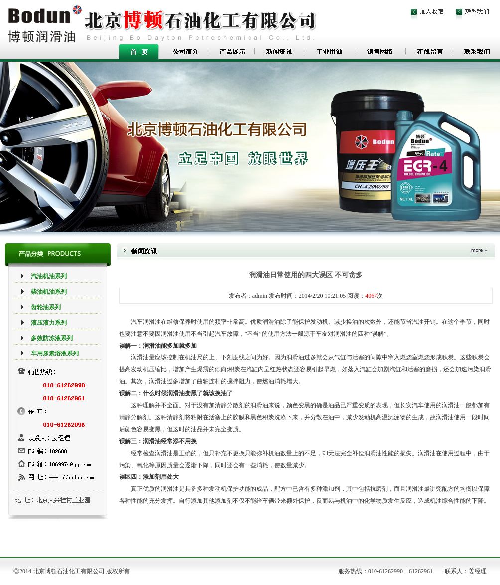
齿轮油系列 (46, 307)
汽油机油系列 (49, 276)
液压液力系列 (49, 322)
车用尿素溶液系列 (55, 353)
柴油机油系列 (49, 291)
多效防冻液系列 (52, 338)
